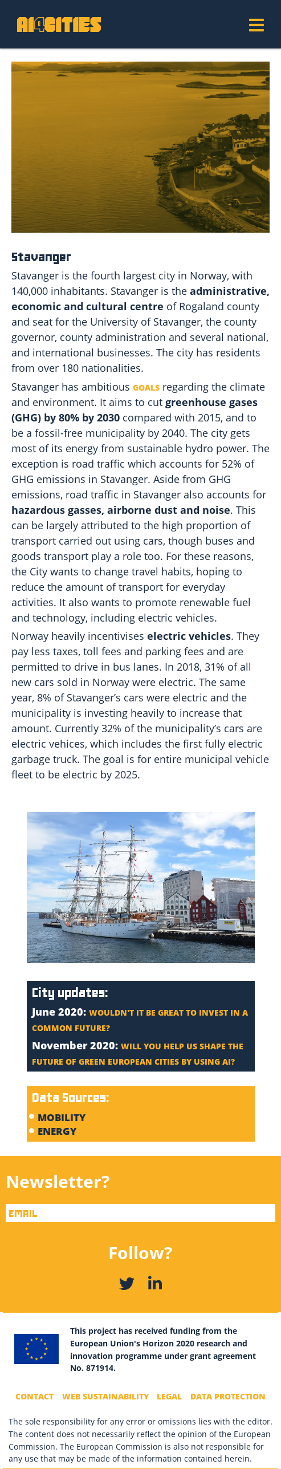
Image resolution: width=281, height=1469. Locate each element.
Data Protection (228, 1396)
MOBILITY (61, 1117)
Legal (169, 1396)
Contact (34, 1396)
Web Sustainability (105, 1396)
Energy (58, 1131)
